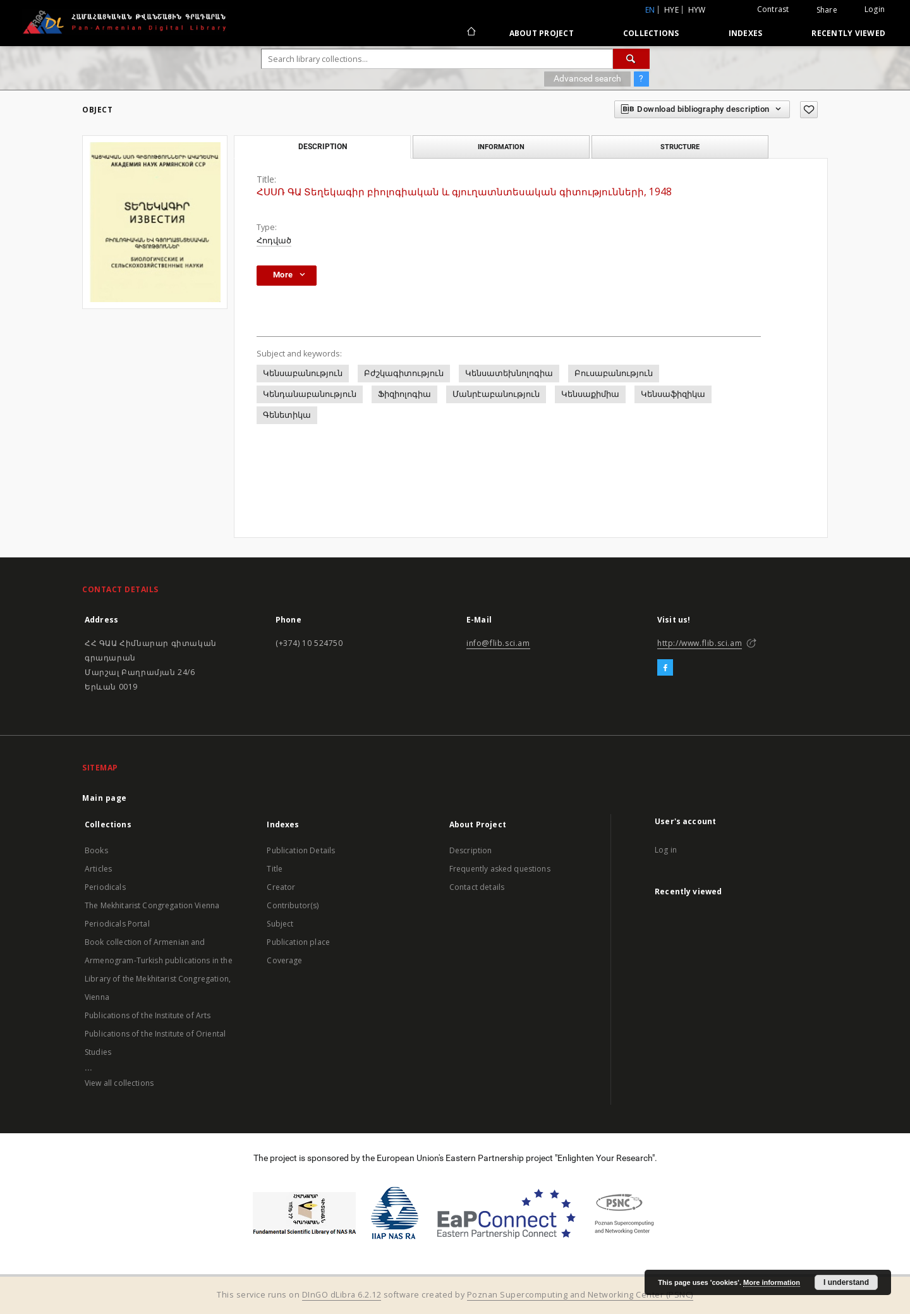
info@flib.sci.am (498, 643)
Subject (280, 923)
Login (874, 9)
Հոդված (274, 240)
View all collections (119, 1083)
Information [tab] (501, 146)
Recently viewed (848, 33)
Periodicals (105, 887)
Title (274, 868)
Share (826, 10)
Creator (281, 887)
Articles (98, 868)
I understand (846, 1282)
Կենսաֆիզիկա (673, 394)
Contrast (773, 9)
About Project (541, 33)
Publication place (298, 942)
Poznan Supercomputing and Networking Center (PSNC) (580, 1294)
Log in (666, 849)
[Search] (631, 59)
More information (771, 1282)
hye (671, 10)
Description (470, 850)
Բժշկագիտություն (404, 373)
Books (96, 850)
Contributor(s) (292, 905)
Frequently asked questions (499, 868)
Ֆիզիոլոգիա (404, 394)
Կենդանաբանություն (309, 394)
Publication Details (301, 850)
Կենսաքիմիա (590, 394)
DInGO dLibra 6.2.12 (342, 1294)
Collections (651, 33)
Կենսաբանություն (303, 373)
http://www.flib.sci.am (699, 643)
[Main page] (470, 33)
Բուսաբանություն (613, 373)
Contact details (476, 887)
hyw (697, 10)
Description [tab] (322, 146)
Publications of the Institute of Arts (148, 1015)
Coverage (284, 960)
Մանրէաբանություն (496, 394)
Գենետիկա (287, 415)
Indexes (746, 33)
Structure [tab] (680, 146)
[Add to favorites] (809, 109)
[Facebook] (665, 668)
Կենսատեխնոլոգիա (509, 373)
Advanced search (587, 78)
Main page (104, 798)
